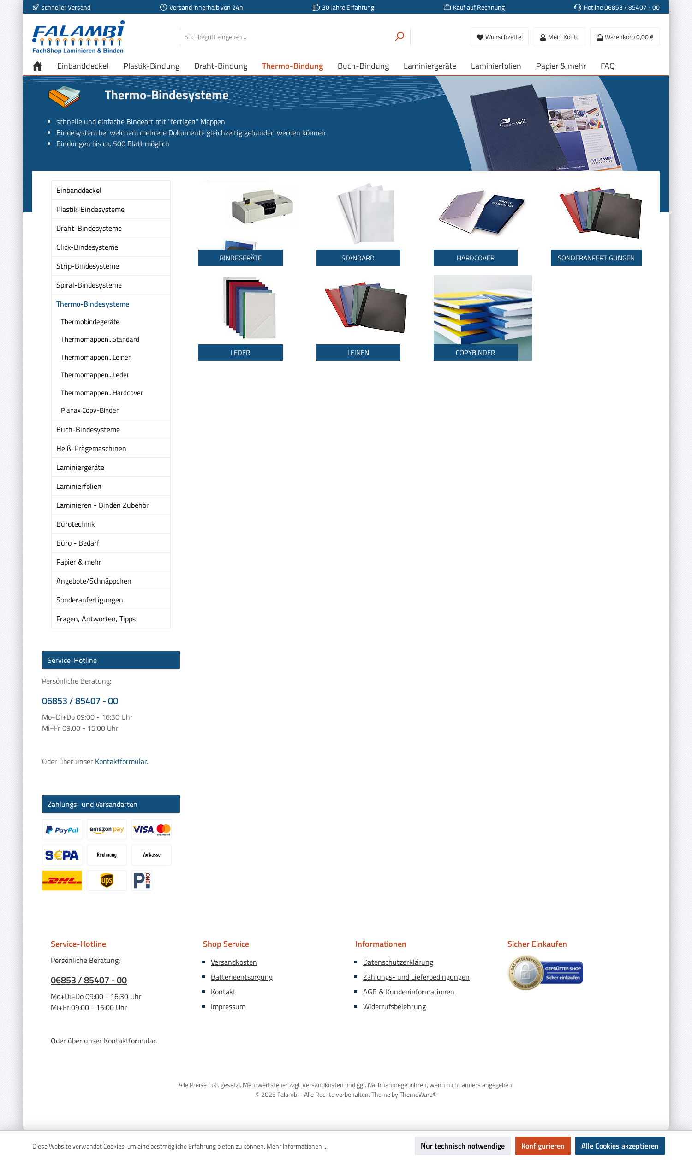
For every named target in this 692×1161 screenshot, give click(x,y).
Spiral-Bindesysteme (89, 284)
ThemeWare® (418, 1094)
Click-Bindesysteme (87, 247)
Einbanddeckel (78, 190)
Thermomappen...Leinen (96, 357)
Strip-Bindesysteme (87, 265)
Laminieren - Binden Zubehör (102, 505)
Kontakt (223, 991)
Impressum (228, 1006)
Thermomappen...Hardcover (102, 392)
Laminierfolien (78, 486)
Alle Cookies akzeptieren (620, 1145)
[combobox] (284, 37)
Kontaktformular (121, 761)
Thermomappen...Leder (95, 374)
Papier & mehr (78, 561)
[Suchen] (400, 37)
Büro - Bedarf (77, 542)
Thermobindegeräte (90, 321)
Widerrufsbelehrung (394, 1006)
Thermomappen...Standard (100, 339)
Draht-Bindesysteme (89, 228)
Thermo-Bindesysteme (92, 303)
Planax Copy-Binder (90, 410)
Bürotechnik (75, 523)
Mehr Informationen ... (297, 1146)
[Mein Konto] (559, 36)
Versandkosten (234, 962)
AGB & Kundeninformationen (408, 991)
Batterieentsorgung (242, 976)
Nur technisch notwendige (463, 1145)
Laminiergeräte (80, 467)
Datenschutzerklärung (398, 962)
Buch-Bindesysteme (88, 429)
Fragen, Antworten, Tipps (96, 618)
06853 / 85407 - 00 (80, 701)
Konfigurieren (543, 1145)
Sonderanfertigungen (89, 599)
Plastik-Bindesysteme (90, 209)
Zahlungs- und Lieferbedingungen (416, 976)
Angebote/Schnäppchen (93, 580)
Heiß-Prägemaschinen (91, 448)
